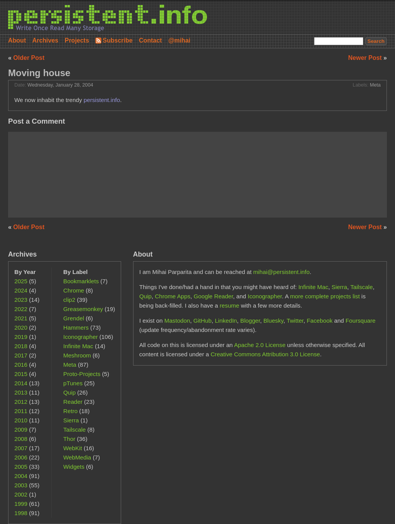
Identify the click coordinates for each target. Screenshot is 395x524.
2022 (20, 309)
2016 (20, 364)
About (17, 40)
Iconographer (80, 336)
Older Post (28, 57)
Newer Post (366, 57)
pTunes (73, 383)
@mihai (179, 40)
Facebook (320, 320)
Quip (69, 392)
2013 (20, 392)
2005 (20, 466)
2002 (20, 494)
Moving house (39, 73)
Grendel (73, 318)
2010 (20, 420)
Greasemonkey (83, 309)
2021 (20, 318)
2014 (20, 383)
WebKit (72, 448)
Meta (375, 85)
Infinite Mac (78, 346)
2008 (20, 439)
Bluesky (273, 320)
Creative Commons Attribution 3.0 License (265, 354)
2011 (20, 411)
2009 (20, 429)
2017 (20, 355)
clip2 (69, 299)
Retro (70, 411)
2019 (20, 336)
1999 (20, 503)
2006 (20, 457)
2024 (20, 290)
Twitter (295, 320)
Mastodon (177, 320)
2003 (20, 485)
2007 (20, 448)
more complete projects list (325, 296)
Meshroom (77, 355)
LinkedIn (226, 320)
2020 (20, 327)
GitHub (202, 320)
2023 (20, 299)
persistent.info (102, 100)
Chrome (73, 290)
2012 (20, 401)
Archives (45, 40)
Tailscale (74, 429)
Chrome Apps (173, 296)
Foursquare (361, 320)
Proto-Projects (81, 374)
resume (230, 305)
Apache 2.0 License (259, 345)
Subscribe (117, 40)
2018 (20, 346)
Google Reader (213, 296)
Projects (77, 40)
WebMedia (77, 457)
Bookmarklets (81, 281)
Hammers (76, 327)
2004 (20, 476)
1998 (20, 513)
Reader (73, 401)
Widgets (73, 466)
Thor (69, 439)
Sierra (71, 420)
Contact (150, 40)
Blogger (250, 320)
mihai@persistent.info (281, 272)
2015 (20, 374)
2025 (20, 281)
